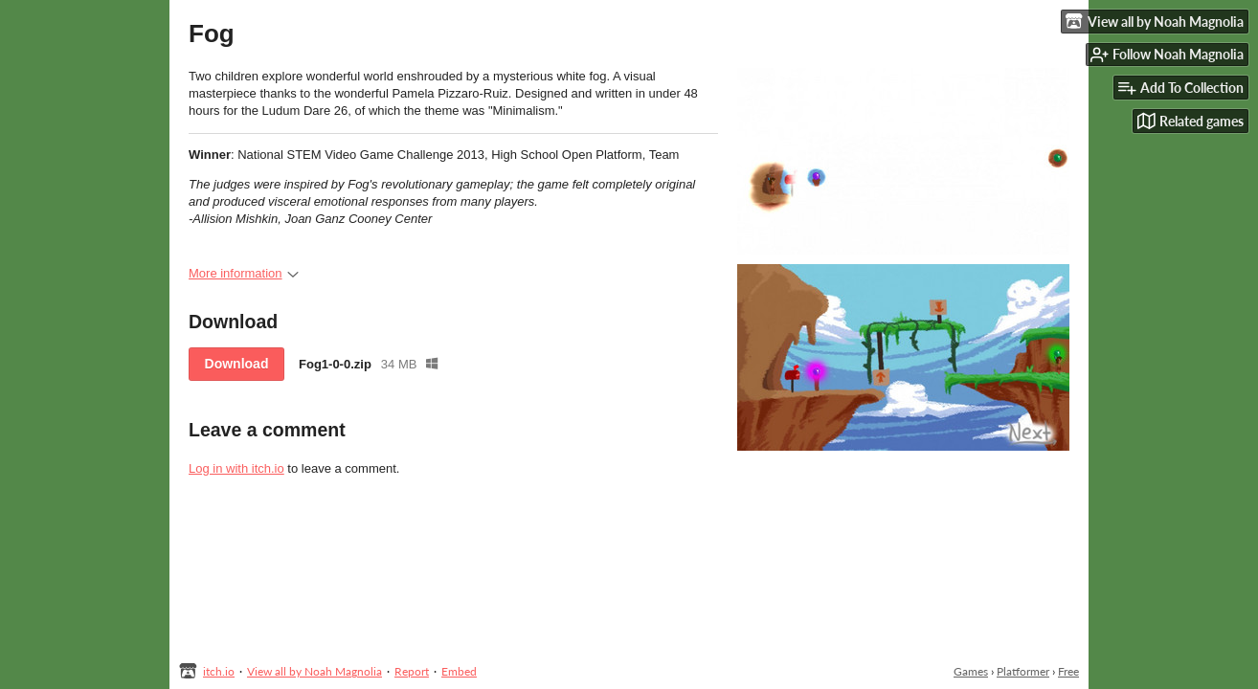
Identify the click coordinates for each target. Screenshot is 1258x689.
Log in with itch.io (236, 468)
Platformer (1023, 671)
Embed (459, 671)
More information (244, 273)
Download (237, 363)
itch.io (219, 671)
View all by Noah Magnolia (314, 671)
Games (971, 671)
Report (411, 671)
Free (1068, 671)
